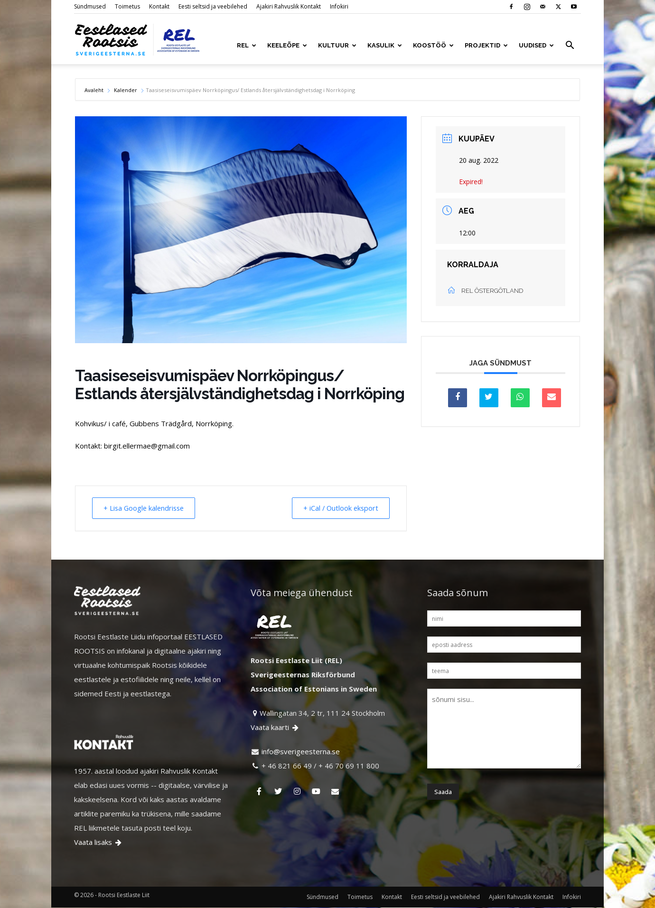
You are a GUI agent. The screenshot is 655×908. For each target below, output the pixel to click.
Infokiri (339, 6)
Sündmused (90, 6)
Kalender (125, 90)
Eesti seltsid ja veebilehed (212, 6)
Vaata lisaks (98, 842)
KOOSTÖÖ (433, 45)
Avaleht (94, 90)
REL (246, 45)
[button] (569, 46)
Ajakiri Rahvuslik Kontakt (288, 6)
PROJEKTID (486, 45)
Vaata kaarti (275, 727)
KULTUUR (337, 45)
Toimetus (127, 6)
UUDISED (536, 45)
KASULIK (384, 45)
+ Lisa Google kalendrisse (147, 508)
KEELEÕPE (287, 45)
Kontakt (159, 6)
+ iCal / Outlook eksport (337, 508)
